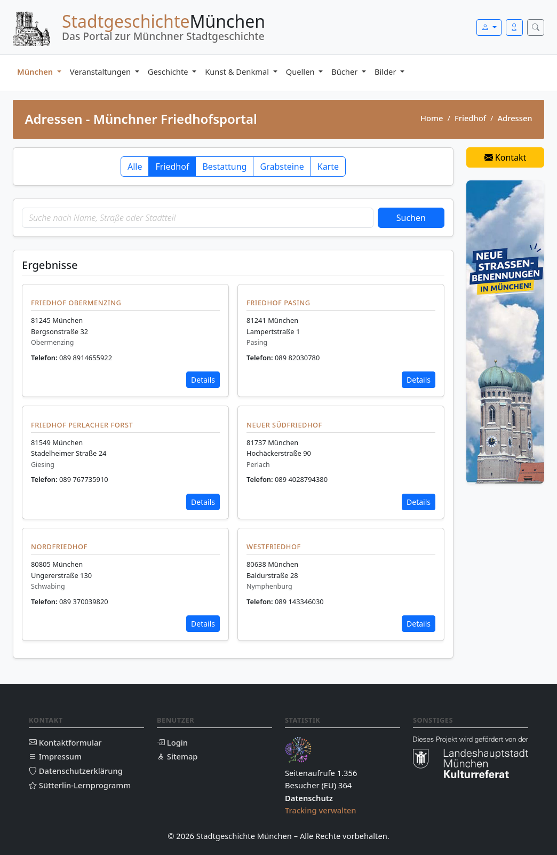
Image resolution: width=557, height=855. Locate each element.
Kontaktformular (65, 742)
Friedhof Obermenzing (76, 302)
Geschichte (169, 71)
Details (203, 380)
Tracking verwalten (320, 810)
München (36, 71)
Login (172, 742)
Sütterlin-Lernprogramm (80, 785)
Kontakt (505, 157)
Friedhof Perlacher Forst (82, 425)
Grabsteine (282, 166)
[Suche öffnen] (535, 27)
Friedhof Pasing (278, 302)
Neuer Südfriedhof (284, 425)
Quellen (301, 71)
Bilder (386, 71)
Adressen (514, 118)
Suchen (411, 218)
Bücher (345, 71)
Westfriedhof (273, 546)
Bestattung (224, 166)
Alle (135, 166)
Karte (328, 166)
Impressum (55, 756)
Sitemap (177, 756)
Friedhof (470, 118)
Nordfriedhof (59, 546)
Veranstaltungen (101, 71)
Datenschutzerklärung (76, 770)
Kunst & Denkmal (238, 71)
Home (431, 118)
